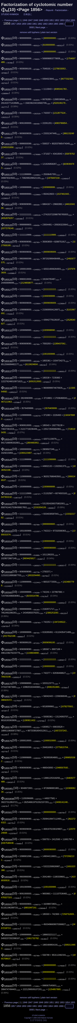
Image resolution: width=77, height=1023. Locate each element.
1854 (67, 20)
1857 (13, 24)
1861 (34, 24)
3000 (31, 27)
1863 (45, 24)
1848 (35, 20)
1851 (51, 20)
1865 (55, 24)
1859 (24, 24)
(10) (9, 37)
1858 (18, 24)
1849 (41, 20)
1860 (29, 24)
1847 (30, 20)
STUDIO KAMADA (10, 14)
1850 (46, 20)
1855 (72, 20)
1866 (61, 24)
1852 (56, 20)
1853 (62, 20)
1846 (25, 20)
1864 (50, 24)
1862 (40, 24)
